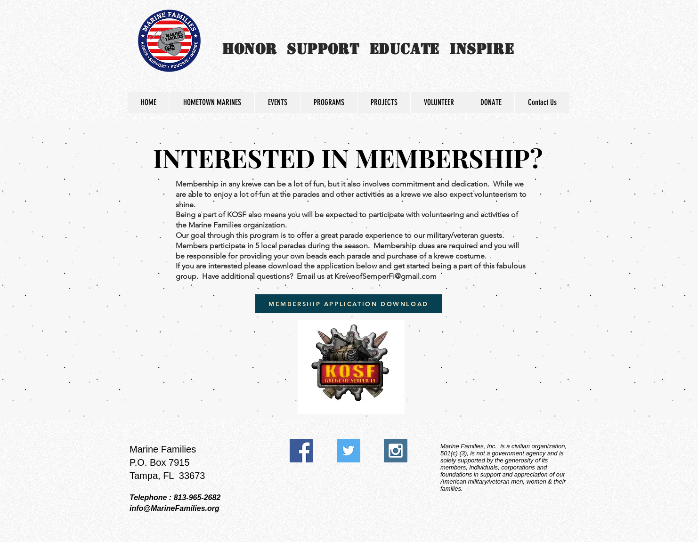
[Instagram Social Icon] (395, 450)
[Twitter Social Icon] (348, 450)
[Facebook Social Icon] (301, 450)
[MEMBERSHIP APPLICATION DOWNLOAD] (348, 303)
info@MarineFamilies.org (174, 508)
